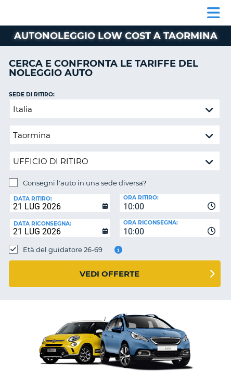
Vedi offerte (109, 274)
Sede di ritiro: (32, 94)
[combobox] (170, 203)
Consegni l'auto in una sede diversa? (84, 183)
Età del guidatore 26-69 (62, 249)
